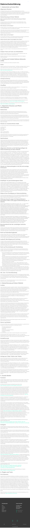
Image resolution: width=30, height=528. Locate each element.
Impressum (24, 524)
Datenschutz (14, 524)
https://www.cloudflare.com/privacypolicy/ (17, 101)
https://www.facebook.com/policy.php (22, 422)
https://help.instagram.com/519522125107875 (8, 466)
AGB (4, 524)
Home (2, 505)
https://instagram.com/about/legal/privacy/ (7, 470)
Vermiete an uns (4, 511)
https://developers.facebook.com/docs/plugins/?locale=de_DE (11, 385)
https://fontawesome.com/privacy (11, 493)
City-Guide (3, 506)
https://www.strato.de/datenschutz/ (6, 70)
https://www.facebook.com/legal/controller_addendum (12, 410)
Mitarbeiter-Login (4, 510)
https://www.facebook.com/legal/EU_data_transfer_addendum (11, 421)
